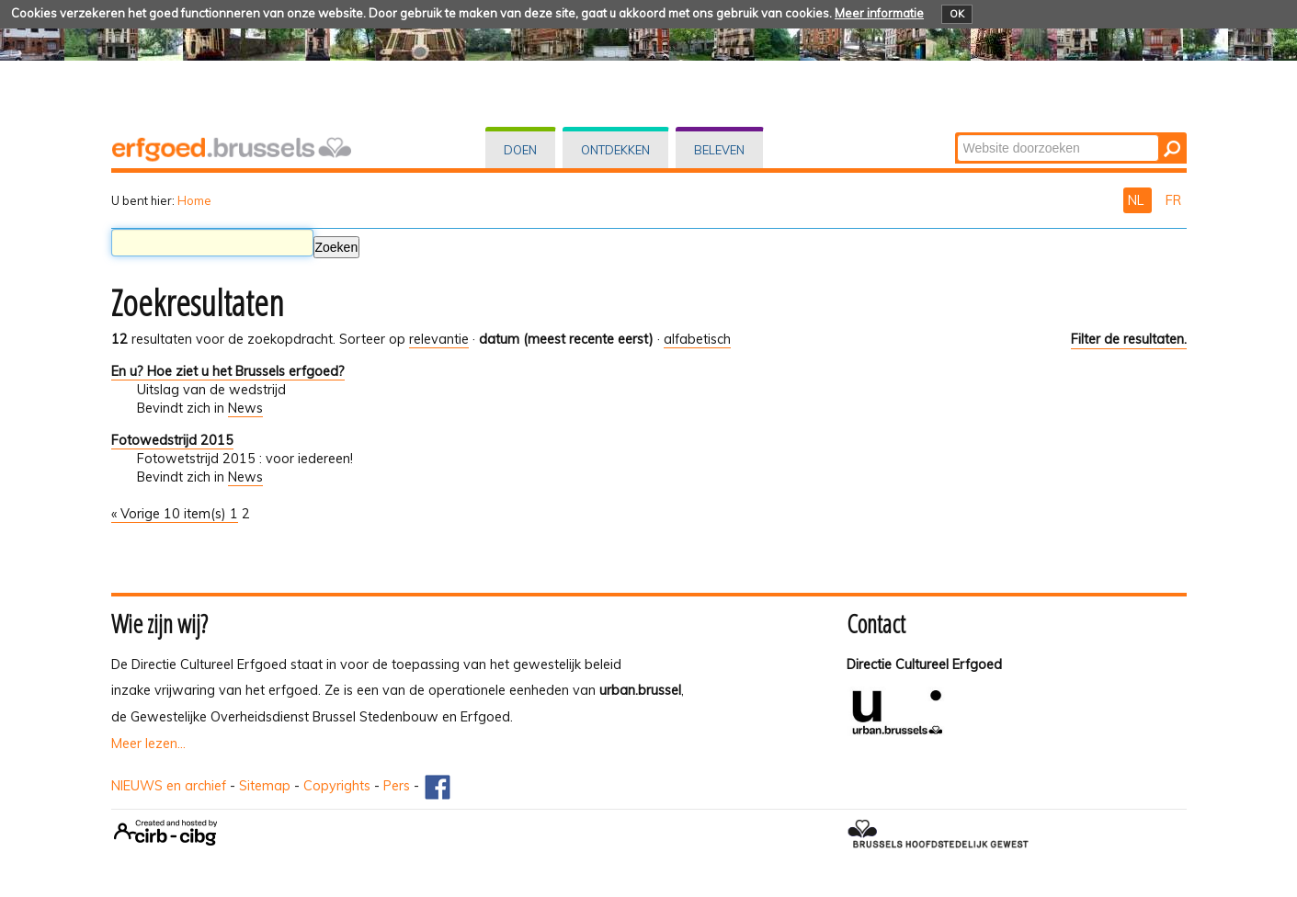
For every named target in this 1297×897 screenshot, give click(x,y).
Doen (520, 149)
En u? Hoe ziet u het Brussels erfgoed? (228, 371)
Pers (396, 786)
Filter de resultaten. (1129, 339)
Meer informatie (879, 13)
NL (1137, 200)
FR (1173, 200)
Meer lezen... (148, 743)
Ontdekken (615, 149)
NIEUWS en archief (168, 786)
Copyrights (336, 786)
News (245, 408)
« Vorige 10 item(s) (170, 513)
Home (194, 200)
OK (957, 13)
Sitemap (264, 786)
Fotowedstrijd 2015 (172, 440)
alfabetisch (697, 339)
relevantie (439, 339)
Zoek (955, 133)
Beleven (719, 149)
